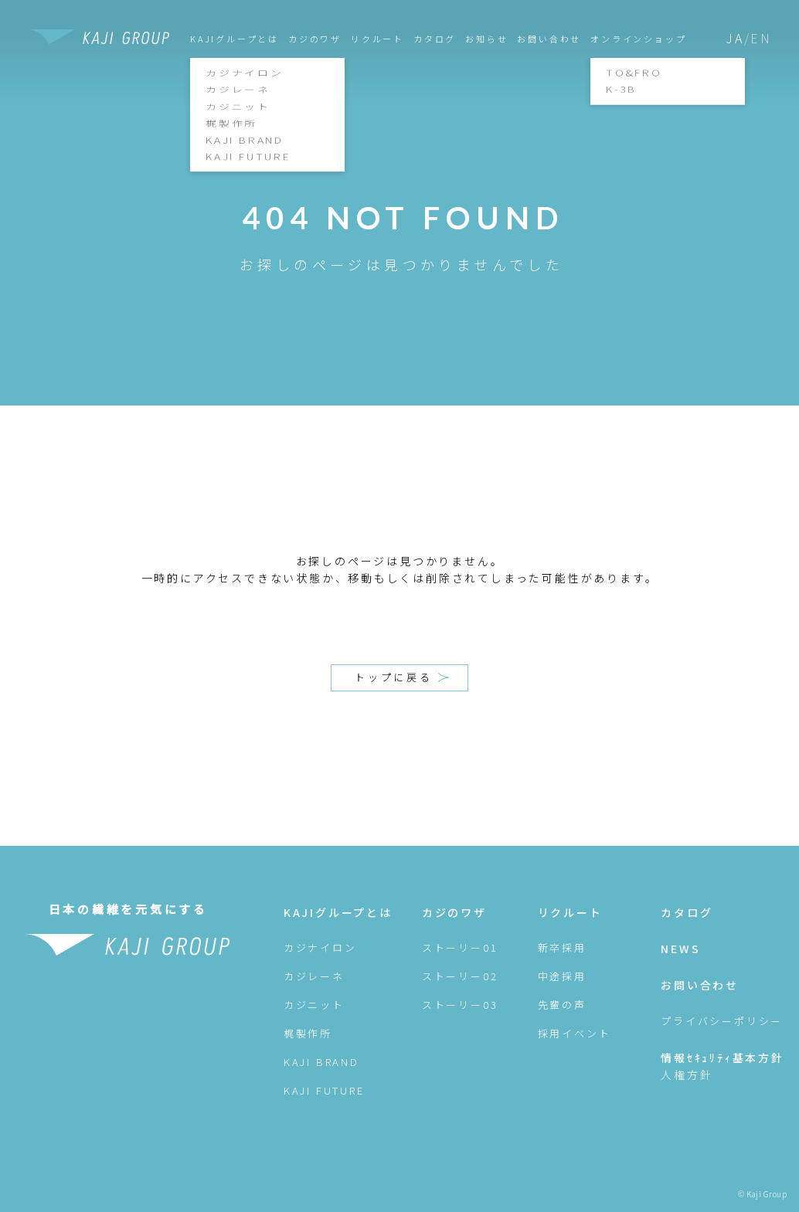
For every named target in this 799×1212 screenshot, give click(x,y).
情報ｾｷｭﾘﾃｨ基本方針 (722, 1057)
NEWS (680, 948)
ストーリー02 (460, 976)
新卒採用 (562, 947)
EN (761, 38)
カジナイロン (320, 947)
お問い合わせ (549, 38)
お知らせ (486, 38)
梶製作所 (308, 1033)
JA (735, 38)
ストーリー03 (460, 1004)
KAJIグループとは (338, 912)
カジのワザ (315, 38)
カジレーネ (314, 976)
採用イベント (574, 1033)
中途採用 (562, 976)
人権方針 (686, 1074)
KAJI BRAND (321, 1061)
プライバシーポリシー (722, 1020)
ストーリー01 (460, 947)
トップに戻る (402, 677)
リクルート (377, 38)
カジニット (314, 1004)
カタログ (434, 38)
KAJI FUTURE (324, 1090)
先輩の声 (562, 1004)
